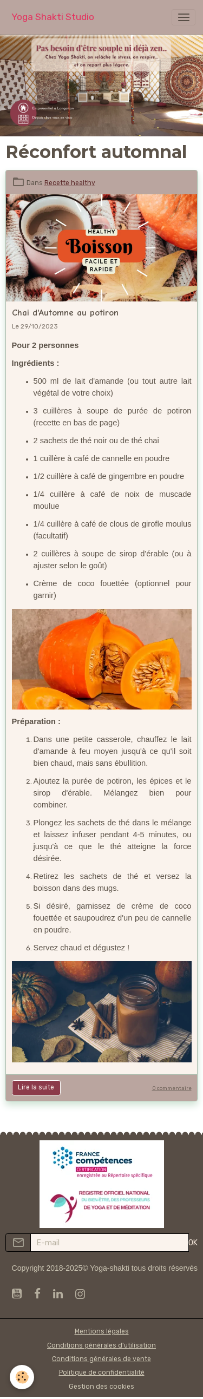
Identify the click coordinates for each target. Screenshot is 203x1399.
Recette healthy (69, 183)
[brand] (53, 17)
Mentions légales (102, 1331)
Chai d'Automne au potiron (65, 312)
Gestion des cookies (101, 1386)
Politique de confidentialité (102, 1372)
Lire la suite (36, 1087)
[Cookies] (22, 1377)
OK (193, 1242)
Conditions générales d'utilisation (101, 1345)
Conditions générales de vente (101, 1359)
